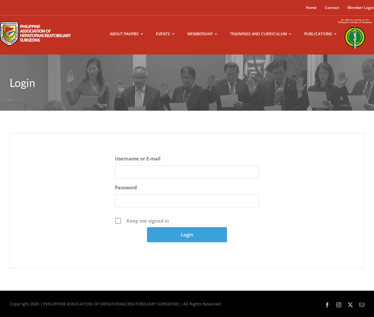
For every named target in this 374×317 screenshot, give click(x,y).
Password (126, 187)
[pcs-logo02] (355, 18)
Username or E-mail (137, 158)
